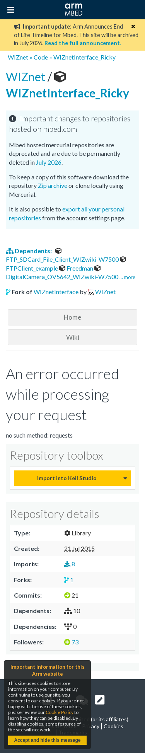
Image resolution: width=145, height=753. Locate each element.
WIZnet (18, 57)
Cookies (113, 726)
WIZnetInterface (56, 291)
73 (71, 642)
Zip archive (52, 185)
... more (127, 277)
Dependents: (29, 250)
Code (41, 57)
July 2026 (48, 162)
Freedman (76, 268)
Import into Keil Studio (67, 478)
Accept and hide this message (47, 740)
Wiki (72, 337)
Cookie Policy (59, 712)
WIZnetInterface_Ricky (84, 57)
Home (72, 317)
